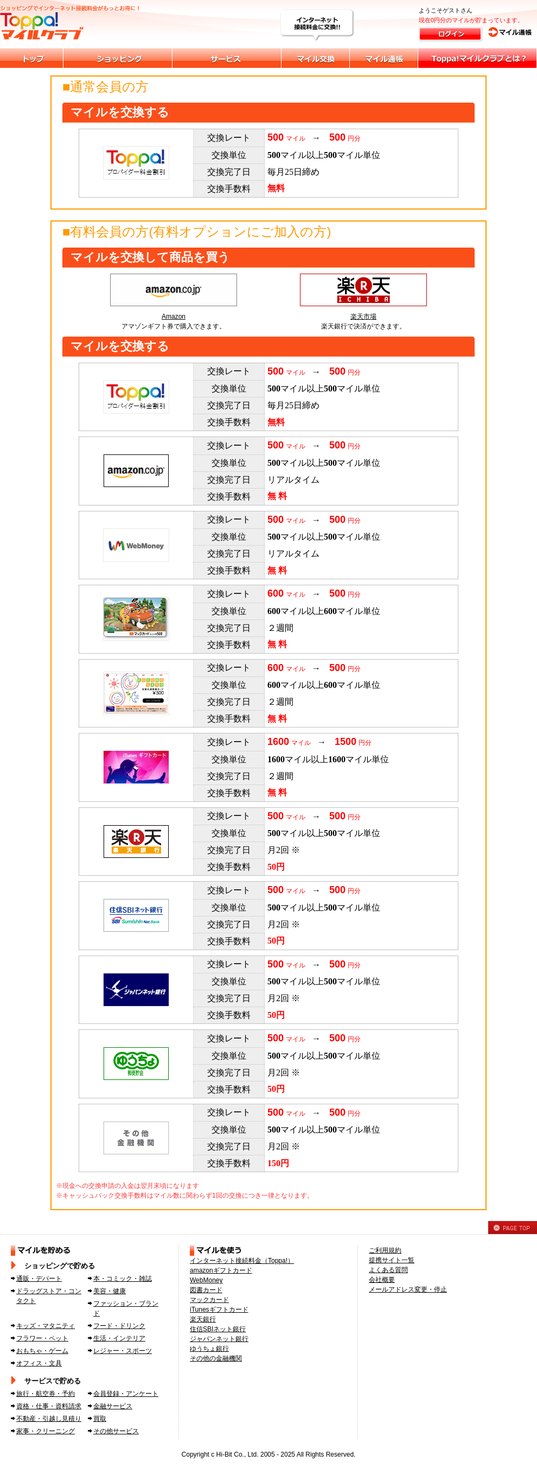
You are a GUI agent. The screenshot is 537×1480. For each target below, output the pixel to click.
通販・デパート (39, 1278)
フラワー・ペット (42, 1338)
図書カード (206, 1290)
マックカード (209, 1300)
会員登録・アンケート (125, 1393)
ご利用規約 (385, 1250)
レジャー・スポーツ (122, 1351)
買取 (99, 1418)
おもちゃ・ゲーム (42, 1351)
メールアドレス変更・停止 (408, 1289)
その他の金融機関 (216, 1358)
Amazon (174, 316)
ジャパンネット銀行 (219, 1339)
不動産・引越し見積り (48, 1418)
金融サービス (112, 1406)
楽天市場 (363, 316)
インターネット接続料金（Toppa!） (242, 1260)
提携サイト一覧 (391, 1260)
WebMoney (206, 1280)
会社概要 (382, 1279)
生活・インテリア (119, 1338)
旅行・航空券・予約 (45, 1393)
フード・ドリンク (119, 1326)
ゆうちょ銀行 (209, 1348)
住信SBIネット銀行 (218, 1329)
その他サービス (116, 1431)
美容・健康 (109, 1291)
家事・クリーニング (45, 1431)
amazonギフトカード (221, 1270)
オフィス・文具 (39, 1363)
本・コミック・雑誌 (122, 1278)
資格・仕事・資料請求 (48, 1406)
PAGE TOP (512, 1227)
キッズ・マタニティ (45, 1326)
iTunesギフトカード (219, 1309)
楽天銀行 (203, 1319)
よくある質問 (388, 1270)
